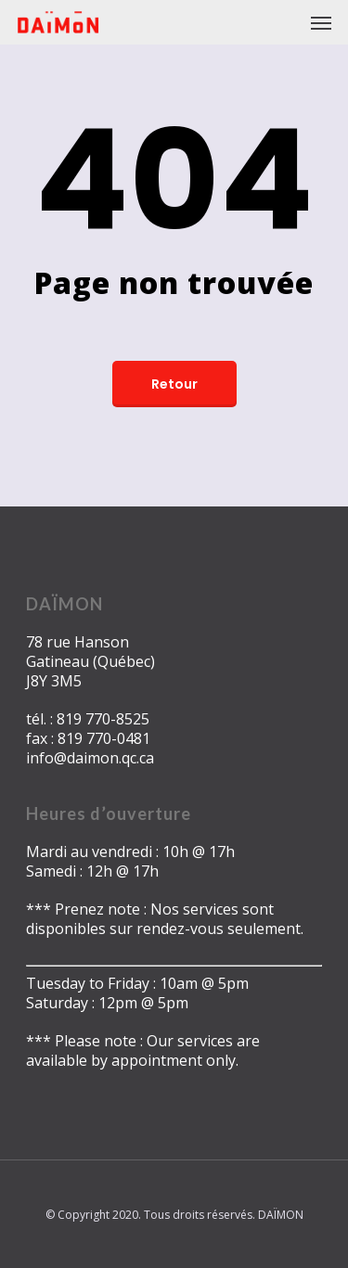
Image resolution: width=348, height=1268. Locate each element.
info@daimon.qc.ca (90, 758)
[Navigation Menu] (321, 22)
